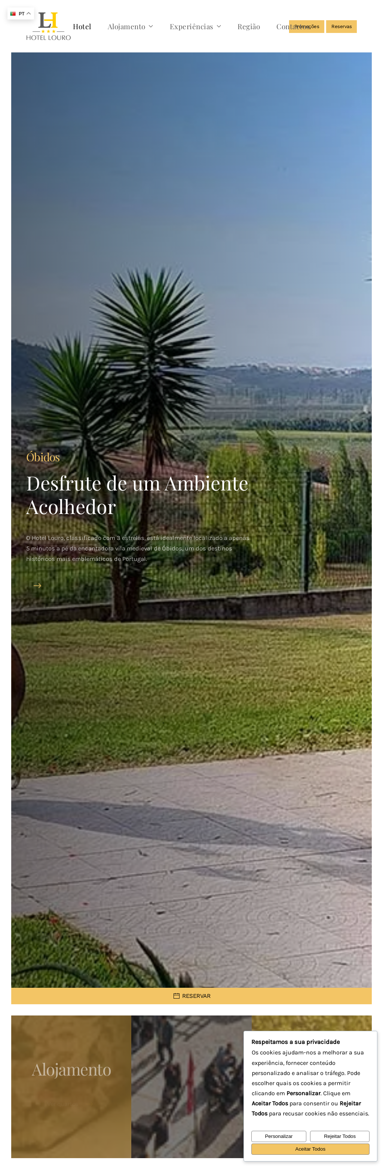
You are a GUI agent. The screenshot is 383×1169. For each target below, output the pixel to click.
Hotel (82, 26)
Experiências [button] (195, 26)
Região (249, 26)
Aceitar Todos (310, 1149)
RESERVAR (191, 996)
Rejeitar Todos (340, 1136)
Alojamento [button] (130, 26)
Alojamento (71, 1062)
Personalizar (278, 1136)
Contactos (293, 26)
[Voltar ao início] (48, 26)
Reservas (341, 26)
